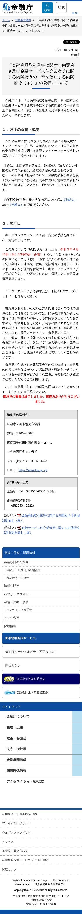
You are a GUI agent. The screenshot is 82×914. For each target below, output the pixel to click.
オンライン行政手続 (19, 609)
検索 (47, 8)
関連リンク (13, 665)
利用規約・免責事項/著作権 (19, 814)
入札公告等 (11, 618)
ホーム (6, 20)
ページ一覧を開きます (77, 716)
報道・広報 (15, 727)
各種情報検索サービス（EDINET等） (26, 860)
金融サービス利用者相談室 (23, 570)
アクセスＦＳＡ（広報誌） (26, 781)
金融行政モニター (17, 577)
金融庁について (18, 716)
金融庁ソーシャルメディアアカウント (31, 651)
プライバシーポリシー (16, 823)
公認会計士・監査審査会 (32, 692)
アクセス (8, 841)
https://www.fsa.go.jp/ (33, 470)
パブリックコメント (17, 594)
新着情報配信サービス (20, 638)
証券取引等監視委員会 (31, 679)
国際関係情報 (16, 770)
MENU (75, 13)
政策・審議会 (16, 738)
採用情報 (10, 626)
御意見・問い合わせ (15, 851)
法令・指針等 (16, 749)
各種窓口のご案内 (16, 562)
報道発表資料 (23, 20)
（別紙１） (69, 199)
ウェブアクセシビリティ (17, 832)
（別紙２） (16, 204)
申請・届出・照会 (16, 602)
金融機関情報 (16, 760)
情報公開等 (11, 585)
